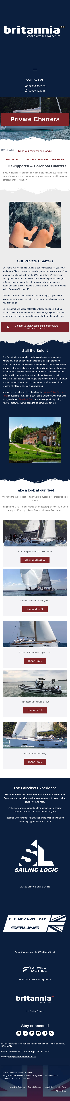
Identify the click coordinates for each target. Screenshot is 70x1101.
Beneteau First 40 (35, 609)
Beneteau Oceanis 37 (35, 560)
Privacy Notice (61, 1091)
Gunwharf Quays (27, 399)
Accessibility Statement (17, 1087)
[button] (35, 70)
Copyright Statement (35, 1087)
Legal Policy (49, 1087)
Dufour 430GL (35, 762)
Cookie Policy (61, 1087)
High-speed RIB (35, 710)
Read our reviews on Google (35, 151)
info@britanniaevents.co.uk (22, 1057)
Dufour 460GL (35, 661)
